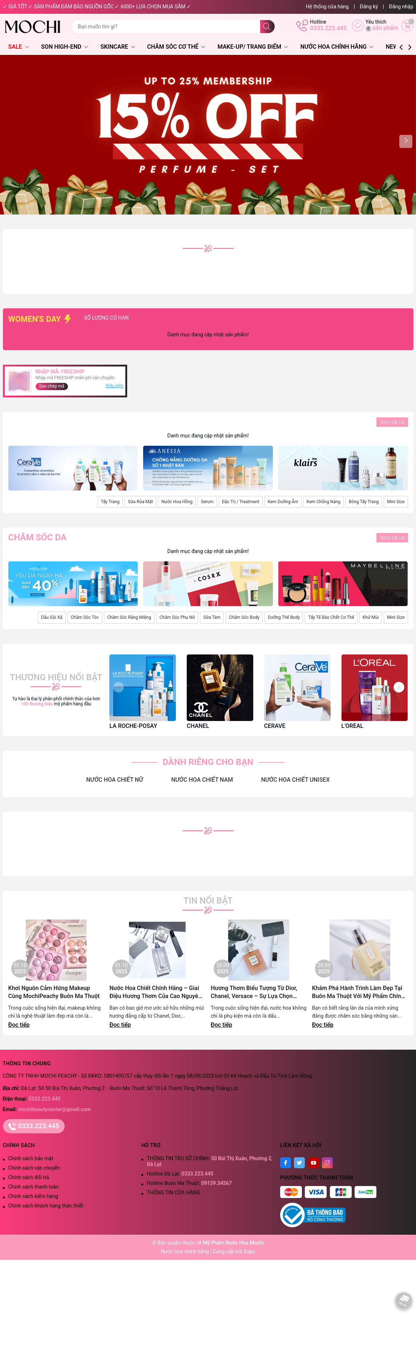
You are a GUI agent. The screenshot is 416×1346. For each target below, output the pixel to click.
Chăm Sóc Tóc (85, 617)
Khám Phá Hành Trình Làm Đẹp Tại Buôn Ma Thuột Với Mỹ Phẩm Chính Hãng (358, 992)
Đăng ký (369, 6)
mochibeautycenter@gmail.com (54, 1109)
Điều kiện (115, 385)
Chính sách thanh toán (33, 1187)
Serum (207, 501)
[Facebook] (285, 1162)
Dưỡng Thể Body (284, 617)
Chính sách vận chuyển (34, 1168)
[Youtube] (313, 1162)
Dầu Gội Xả (51, 617)
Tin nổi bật (208, 900)
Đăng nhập (401, 6)
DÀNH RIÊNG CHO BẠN (207, 762)
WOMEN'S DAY (40, 319)
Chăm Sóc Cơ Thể (176, 46)
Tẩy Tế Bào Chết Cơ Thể (331, 617)
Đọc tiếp (19, 1024)
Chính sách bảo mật (30, 1158)
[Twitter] (299, 1162)
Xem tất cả (392, 422)
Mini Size (395, 501)
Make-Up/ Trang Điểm (253, 46)
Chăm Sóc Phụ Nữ (177, 617)
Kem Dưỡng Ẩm (283, 501)
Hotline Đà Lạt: (180, 1174)
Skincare (117, 46)
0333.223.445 (328, 28)
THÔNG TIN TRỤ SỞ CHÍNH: (209, 1161)
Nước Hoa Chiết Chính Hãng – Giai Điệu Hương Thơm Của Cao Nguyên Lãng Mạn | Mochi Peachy (155, 992)
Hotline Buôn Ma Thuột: (189, 1183)
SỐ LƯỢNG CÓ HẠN (131, 318)
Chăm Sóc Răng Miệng (129, 617)
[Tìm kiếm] (267, 26)
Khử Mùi (371, 617)
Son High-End (64, 46)
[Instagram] (327, 1162)
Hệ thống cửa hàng (327, 6)
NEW (392, 46)
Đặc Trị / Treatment (240, 501)
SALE (18, 46)
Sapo (249, 1251)
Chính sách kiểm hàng (33, 1196)
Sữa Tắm (211, 617)
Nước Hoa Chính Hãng (337, 46)
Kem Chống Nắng (323, 501)
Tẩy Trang (110, 501)
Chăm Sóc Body (244, 617)
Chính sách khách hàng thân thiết (46, 1206)
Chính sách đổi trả (28, 1177)
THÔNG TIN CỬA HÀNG (173, 1192)
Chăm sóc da (37, 537)
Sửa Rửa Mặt (140, 501)
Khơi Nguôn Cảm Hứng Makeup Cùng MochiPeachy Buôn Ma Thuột (54, 992)
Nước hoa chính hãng (185, 1251)
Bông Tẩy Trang (364, 501)
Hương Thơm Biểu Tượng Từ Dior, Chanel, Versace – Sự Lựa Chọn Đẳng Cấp (254, 992)
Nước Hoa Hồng (177, 501)
